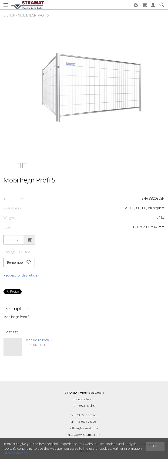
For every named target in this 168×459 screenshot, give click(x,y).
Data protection (15, 453)
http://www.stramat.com (84, 435)
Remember (19, 262)
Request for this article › (21, 275)
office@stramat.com (84, 428)
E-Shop (9, 15)
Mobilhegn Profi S (33, 15)
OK (155, 446)
